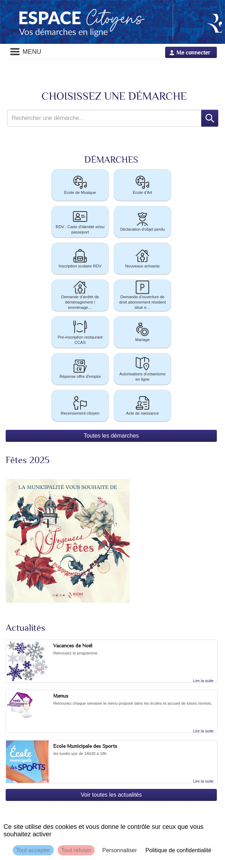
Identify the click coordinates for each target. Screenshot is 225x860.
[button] (80, 185)
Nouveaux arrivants (142, 258)
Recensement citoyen (80, 405)
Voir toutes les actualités (111, 795)
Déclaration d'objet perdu (142, 221)
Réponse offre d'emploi (80, 368)
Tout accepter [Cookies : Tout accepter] (33, 850)
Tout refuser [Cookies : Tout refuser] (76, 850)
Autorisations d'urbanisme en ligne (142, 368)
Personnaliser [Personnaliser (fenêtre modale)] (119, 850)
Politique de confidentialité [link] (178, 850)
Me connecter (193, 53)
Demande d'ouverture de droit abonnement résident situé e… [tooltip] (142, 295)
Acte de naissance (142, 405)
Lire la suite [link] (203, 681)
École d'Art (142, 184)
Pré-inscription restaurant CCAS (80, 332)
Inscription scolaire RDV (80, 258)
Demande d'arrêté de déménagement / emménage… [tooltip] (80, 295)
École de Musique (80, 184)
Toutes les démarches (111, 436)
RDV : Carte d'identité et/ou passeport (80, 221)
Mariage (142, 332)
